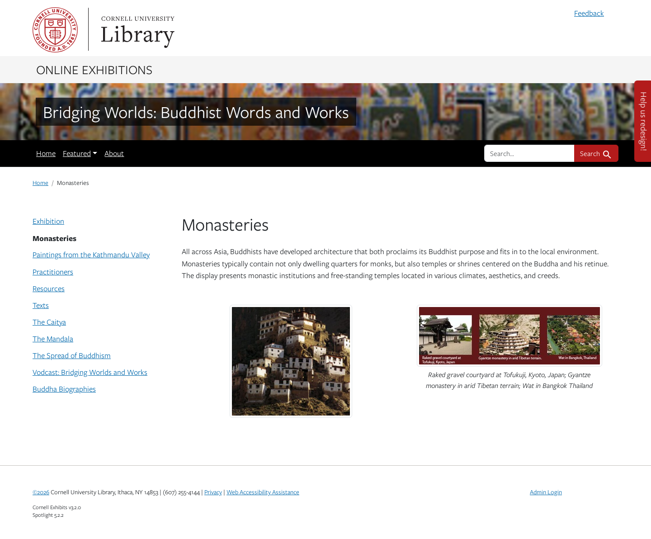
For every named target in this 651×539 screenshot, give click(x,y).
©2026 (41, 492)
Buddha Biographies (64, 389)
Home (46, 153)
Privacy (213, 492)
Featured (77, 153)
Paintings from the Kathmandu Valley (91, 255)
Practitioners (53, 272)
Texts (41, 305)
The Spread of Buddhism (72, 355)
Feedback (589, 13)
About (114, 153)
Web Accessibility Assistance (262, 492)
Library (136, 29)
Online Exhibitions (94, 69)
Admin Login (546, 492)
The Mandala (53, 339)
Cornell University (55, 29)
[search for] (529, 153)
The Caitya (49, 322)
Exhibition (48, 221)
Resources (49, 288)
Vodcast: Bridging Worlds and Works (90, 372)
